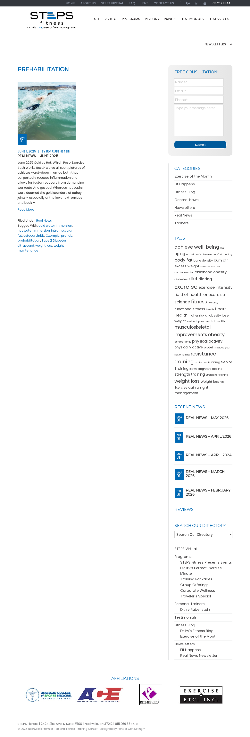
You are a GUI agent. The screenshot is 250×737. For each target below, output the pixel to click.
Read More (26, 209)
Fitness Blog (184, 190)
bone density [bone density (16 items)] (203, 259)
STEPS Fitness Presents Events (206, 560)
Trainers (181, 221)
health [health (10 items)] (210, 308)
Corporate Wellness (197, 589)
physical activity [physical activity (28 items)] (207, 340)
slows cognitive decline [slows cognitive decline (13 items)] (205, 367)
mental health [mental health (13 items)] (215, 320)
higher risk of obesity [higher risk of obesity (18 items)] (204, 314)
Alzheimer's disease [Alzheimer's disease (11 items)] (199, 253)
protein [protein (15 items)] (209, 346)
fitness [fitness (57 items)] (199, 300)
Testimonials (185, 616)
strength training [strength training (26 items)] (189, 373)
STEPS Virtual (185, 547)
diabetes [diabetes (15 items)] (181, 278)
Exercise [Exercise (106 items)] (185, 285)
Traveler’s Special (195, 594)
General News (186, 198)
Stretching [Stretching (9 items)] (212, 373)
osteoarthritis (33, 235)
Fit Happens (184, 182)
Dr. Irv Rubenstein (195, 608)
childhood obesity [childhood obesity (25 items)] (211, 270)
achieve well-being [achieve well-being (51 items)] (196, 246)
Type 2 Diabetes (54, 240)
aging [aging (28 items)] (179, 252)
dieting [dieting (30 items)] (205, 277)
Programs (183, 555)
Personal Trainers (189, 602)
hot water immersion (34, 230)
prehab (66, 235)
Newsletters (184, 206)
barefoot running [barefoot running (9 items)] (222, 253)
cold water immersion (55, 225)
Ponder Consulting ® (131, 727)
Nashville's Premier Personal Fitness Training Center (63, 727)
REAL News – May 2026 (207, 417)
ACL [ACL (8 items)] (222, 246)
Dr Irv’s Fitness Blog (196, 629)
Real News (44, 220)
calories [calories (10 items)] (205, 265)
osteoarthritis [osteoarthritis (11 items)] (182, 340)
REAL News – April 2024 (208, 454)
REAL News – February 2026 (208, 491)
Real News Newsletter (199, 654)
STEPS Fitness (52, 22)
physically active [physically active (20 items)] (188, 346)
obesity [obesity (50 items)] (216, 333)
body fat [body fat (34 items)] (183, 259)
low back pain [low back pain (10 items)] (195, 320)
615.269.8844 (221, 3)
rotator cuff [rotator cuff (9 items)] (201, 361)
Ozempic (53, 235)
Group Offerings (194, 583)
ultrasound (26, 245)
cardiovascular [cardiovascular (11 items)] (184, 271)
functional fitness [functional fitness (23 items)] (189, 307)
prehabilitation (29, 240)
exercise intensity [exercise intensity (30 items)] (215, 286)
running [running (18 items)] (214, 361)
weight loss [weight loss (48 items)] (187, 380)
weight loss (43, 245)
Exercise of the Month (193, 175)
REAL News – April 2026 (208, 435)
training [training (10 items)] (223, 373)
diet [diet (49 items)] (193, 277)
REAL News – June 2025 (38, 155)
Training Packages (196, 578)
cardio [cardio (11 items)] (215, 265)
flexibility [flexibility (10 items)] (213, 301)
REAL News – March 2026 (205, 472)
